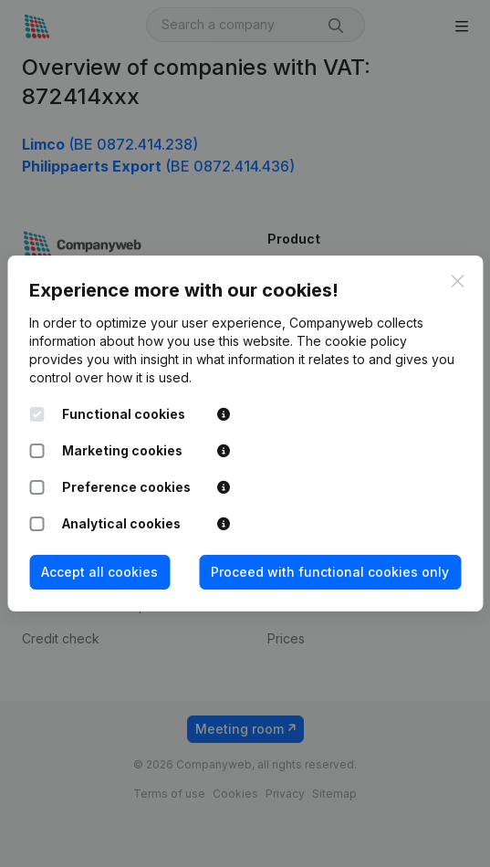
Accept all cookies (99, 572)
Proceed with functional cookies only (330, 572)
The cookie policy (352, 341)
